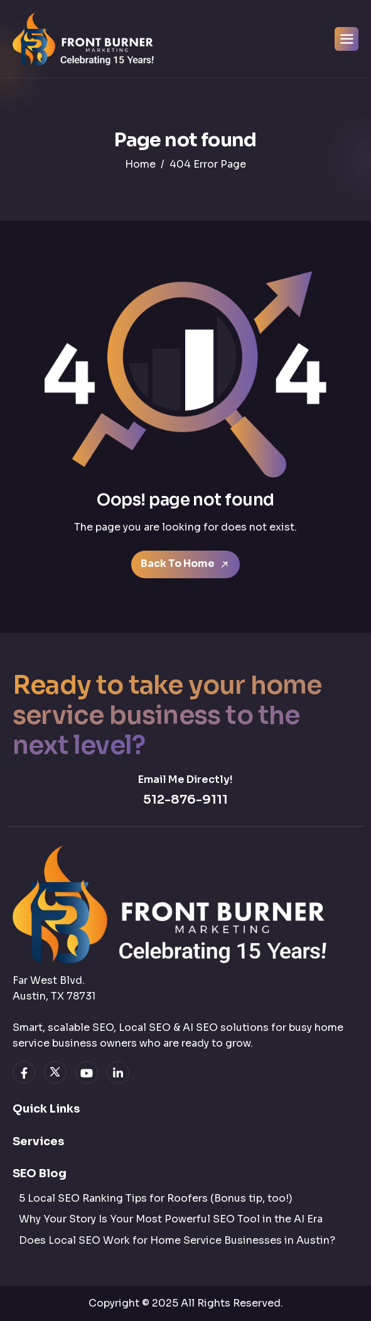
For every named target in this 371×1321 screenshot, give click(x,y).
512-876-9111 (185, 799)
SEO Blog (40, 1173)
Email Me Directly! (185, 779)
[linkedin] (118, 1072)
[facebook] (24, 1072)
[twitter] (55, 1072)
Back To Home (185, 563)
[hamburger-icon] (346, 39)
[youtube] (86, 1072)
